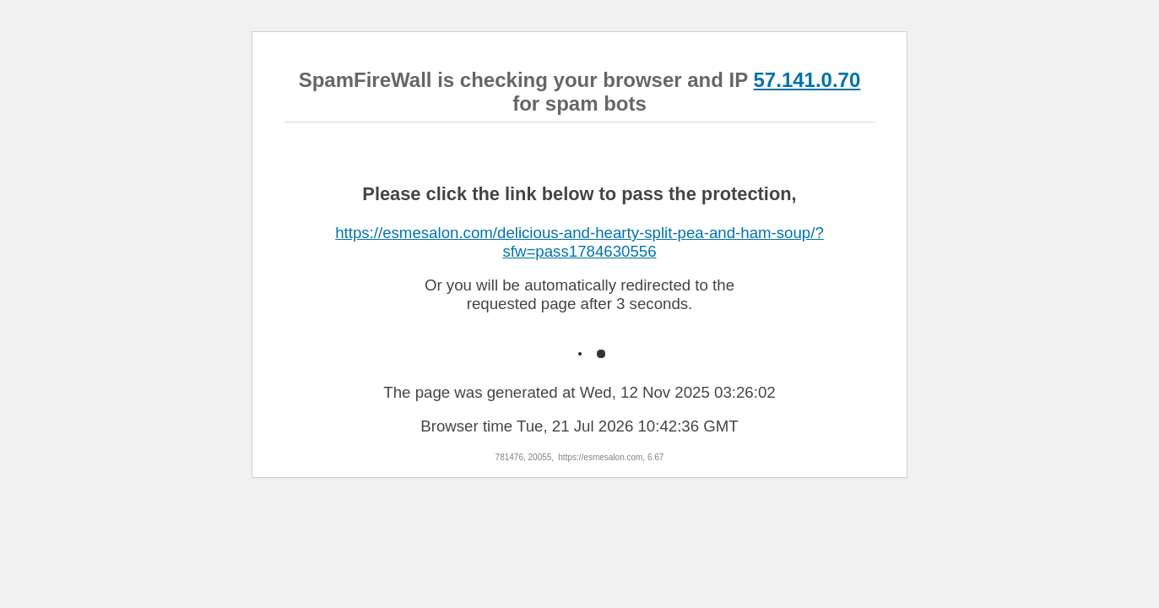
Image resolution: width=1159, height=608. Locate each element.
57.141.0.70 (807, 79)
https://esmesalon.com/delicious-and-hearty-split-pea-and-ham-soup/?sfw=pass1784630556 (579, 242)
